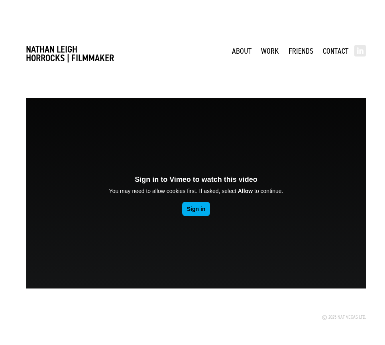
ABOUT (241, 51)
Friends (301, 51)
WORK (270, 51)
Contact (335, 51)
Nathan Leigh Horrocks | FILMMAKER (70, 53)
